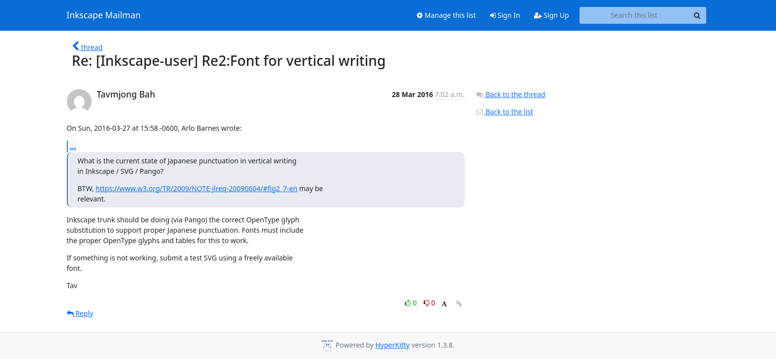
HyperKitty (392, 345)
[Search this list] (634, 15)
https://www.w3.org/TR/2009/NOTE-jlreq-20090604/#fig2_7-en (196, 188)
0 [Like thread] (411, 303)
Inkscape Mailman (104, 15)
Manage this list (446, 15)
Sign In (505, 15)
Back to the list (504, 111)
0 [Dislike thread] (430, 303)
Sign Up (551, 15)
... (73, 146)
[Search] (697, 15)
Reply (80, 313)
